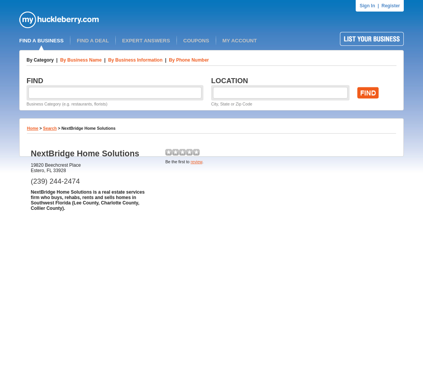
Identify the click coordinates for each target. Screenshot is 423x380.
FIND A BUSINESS (41, 41)
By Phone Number (189, 60)
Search (50, 128)
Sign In (367, 5)
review (196, 161)
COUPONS (196, 41)
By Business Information (135, 60)
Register (390, 5)
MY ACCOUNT (239, 41)
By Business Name (81, 60)
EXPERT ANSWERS (146, 41)
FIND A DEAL (93, 41)
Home (32, 128)
